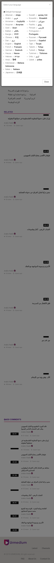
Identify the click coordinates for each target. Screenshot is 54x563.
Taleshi (36, 47)
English (13, 44)
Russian (37, 37)
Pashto (35, 25)
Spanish (37, 40)
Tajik (35, 44)
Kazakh (38, 15)
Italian (12, 69)
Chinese (12, 37)
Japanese (13, 72)
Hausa (12, 53)
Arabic (11, 18)
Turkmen (38, 53)
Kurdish (36, 21)
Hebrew (12, 56)
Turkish (36, 50)
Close (46, 82)
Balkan (12, 31)
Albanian (13, 15)
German (13, 50)
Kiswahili (38, 18)
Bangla (11, 34)
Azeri (11, 28)
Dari (10, 40)
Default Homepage (12, 12)
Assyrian (14, 25)
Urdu (34, 56)
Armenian (15, 21)
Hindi (10, 60)
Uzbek (35, 60)
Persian (36, 28)
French (13, 47)
